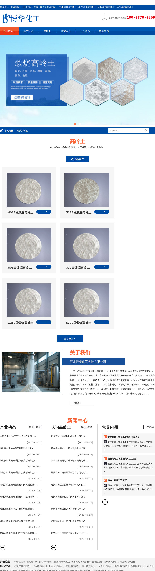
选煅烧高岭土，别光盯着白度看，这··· (70, 462)
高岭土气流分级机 (126, 502)
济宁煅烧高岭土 (33, 511)
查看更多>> (77, 280)
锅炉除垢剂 (19, 502)
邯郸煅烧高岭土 (56, 507)
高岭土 (47, 31)
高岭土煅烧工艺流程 (117, 421)
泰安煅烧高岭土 (50, 511)
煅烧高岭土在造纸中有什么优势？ (123, 378)
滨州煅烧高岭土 (17, 511)
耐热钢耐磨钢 (110, 502)
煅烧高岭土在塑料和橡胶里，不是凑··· (70, 377)
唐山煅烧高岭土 (89, 507)
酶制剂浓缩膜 (45, 502)
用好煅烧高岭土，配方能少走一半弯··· (70, 389)
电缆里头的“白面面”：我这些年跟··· (18, 377)
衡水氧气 (75, 502)
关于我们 (28, 31)
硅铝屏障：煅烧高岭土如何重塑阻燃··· (19, 462)
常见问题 (85, 31)
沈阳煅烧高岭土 (115, 511)
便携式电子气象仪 (61, 502)
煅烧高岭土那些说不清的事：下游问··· (70, 437)
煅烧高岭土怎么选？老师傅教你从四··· (70, 425)
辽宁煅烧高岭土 (99, 511)
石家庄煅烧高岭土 (22, 507)
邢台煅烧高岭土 (40, 507)
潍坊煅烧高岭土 (66, 511)
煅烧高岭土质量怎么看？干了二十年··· (70, 474)
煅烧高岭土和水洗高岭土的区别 (122, 399)
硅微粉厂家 (31, 502)
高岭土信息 (35, 368)
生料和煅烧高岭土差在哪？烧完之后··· (70, 401)
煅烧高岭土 (9, 31)
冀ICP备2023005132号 (26, 566)
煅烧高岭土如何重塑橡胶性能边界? (16, 389)
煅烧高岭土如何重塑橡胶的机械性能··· (19, 425)
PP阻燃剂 (85, 502)
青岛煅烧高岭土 (82, 511)
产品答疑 (149, 368)
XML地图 (44, 566)
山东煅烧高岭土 (122, 507)
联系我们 (104, 31)
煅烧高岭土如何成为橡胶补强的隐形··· (19, 437)
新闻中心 (66, 31)
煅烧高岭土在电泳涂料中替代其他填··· (19, 474)
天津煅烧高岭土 (105, 507)
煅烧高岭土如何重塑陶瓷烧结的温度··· (19, 413)
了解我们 (77, 344)
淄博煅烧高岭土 (138, 507)
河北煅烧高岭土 (73, 507)
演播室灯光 (97, 502)
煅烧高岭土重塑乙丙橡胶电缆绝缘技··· (19, 450)
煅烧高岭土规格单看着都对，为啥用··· (70, 413)
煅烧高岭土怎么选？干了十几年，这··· (70, 450)
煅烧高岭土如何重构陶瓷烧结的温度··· (19, 401)
